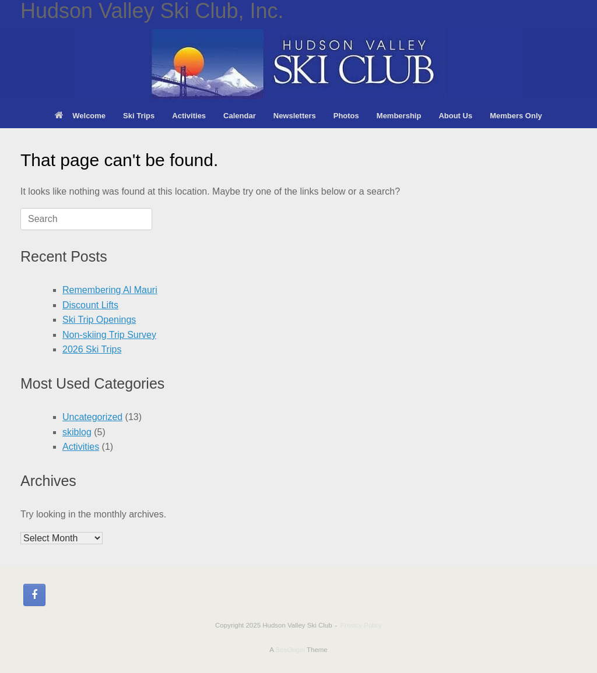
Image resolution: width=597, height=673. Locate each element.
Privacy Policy (361, 625)
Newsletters (294, 115)
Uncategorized (92, 417)
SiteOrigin (290, 649)
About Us (455, 115)
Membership (399, 115)
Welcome (80, 115)
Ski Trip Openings (99, 320)
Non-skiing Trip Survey (109, 335)
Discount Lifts (90, 305)
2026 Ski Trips (91, 349)
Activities (189, 115)
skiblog (77, 432)
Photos (346, 115)
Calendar (239, 115)
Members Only (516, 115)
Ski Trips (138, 115)
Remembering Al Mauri (109, 290)
